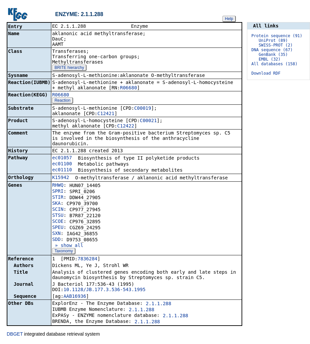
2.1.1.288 (158, 304)
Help (229, 18)
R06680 (128, 88)
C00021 (148, 121)
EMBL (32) (269, 59)
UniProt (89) (273, 40)
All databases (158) (274, 64)
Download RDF (265, 73)
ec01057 (62, 158)
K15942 (60, 178)
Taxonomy (63, 251)
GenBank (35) (273, 54)
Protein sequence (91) (276, 35)
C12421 (105, 114)
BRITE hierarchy (69, 68)
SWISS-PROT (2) (276, 45)
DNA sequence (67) (272, 50)
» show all (67, 246)
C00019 (142, 108)
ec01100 (62, 164)
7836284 (87, 259)
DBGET (15, 334)
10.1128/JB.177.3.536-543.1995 (104, 290)
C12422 (125, 126)
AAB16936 (74, 296)
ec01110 (62, 170)
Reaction (62, 101)
